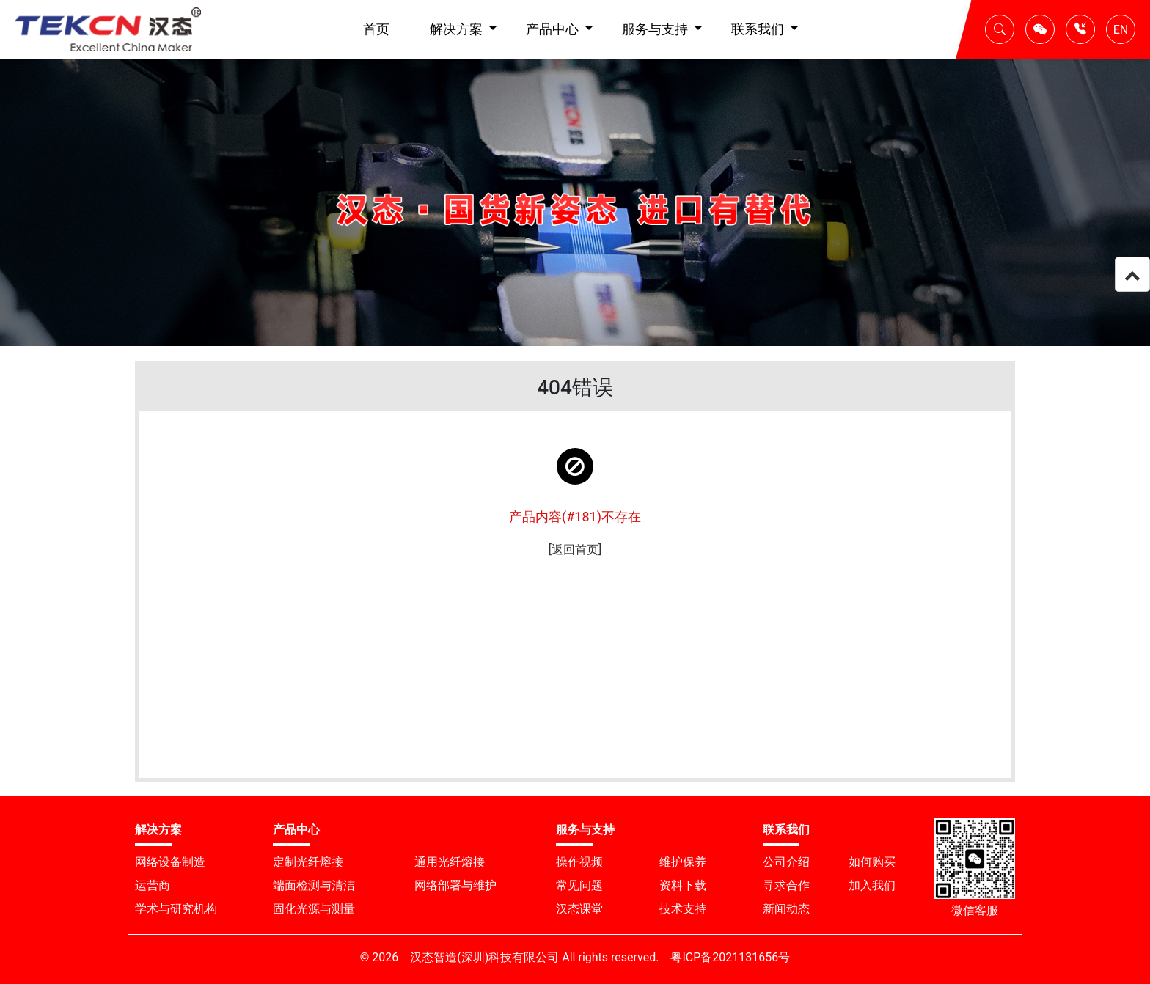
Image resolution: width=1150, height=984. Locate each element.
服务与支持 (656, 29)
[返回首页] (575, 550)
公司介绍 (786, 862)
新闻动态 (786, 909)
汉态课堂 (579, 909)
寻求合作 (786, 885)
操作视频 (579, 862)
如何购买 (872, 862)
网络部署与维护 (455, 885)
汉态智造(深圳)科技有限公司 (484, 957)
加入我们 (872, 885)
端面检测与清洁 (314, 885)
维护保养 (682, 862)
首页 (376, 29)
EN (1121, 30)
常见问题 (579, 885)
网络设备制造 (170, 862)
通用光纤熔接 (449, 862)
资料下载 (682, 885)
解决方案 (458, 29)
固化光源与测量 (314, 909)
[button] (999, 29)
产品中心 (554, 29)
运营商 (152, 885)
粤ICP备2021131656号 (730, 957)
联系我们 (759, 29)
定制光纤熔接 (308, 862)
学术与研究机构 (176, 909)
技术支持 (682, 909)
